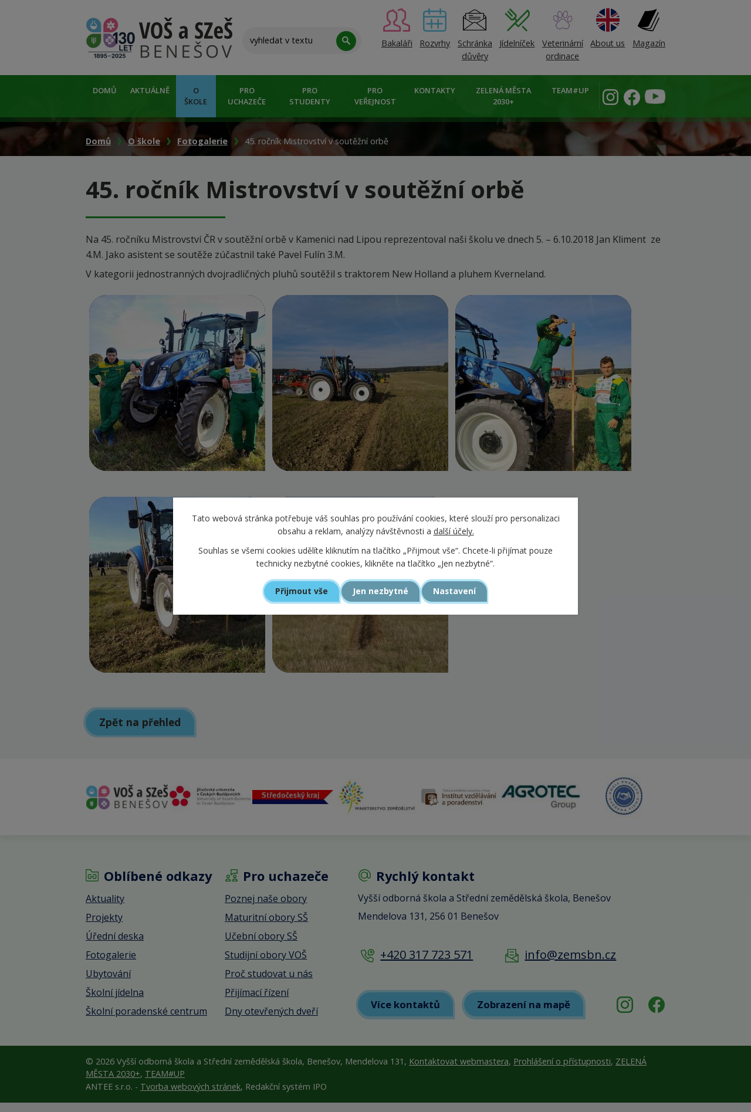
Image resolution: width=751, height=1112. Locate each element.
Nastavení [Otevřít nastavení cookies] (460, 591)
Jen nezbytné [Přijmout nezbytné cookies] (380, 591)
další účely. (454, 531)
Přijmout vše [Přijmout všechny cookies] (296, 591)
